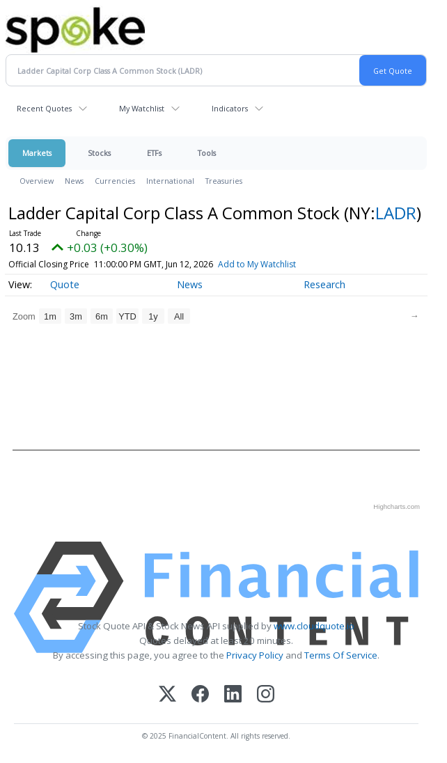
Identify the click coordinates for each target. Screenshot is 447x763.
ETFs (154, 153)
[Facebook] (200, 695)
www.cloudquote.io (314, 626)
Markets (37, 153)
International (170, 180)
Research (324, 284)
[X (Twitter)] (167, 695)
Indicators (230, 108)
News (74, 180)
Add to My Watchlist (277, 264)
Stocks (99, 153)
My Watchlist (141, 108)
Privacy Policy (254, 655)
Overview (36, 180)
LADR (395, 212)
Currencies (115, 180)
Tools (207, 153)
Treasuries (223, 180)
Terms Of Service (340, 655)
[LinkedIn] (233, 695)
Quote (64, 284)
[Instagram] (265, 695)
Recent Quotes (44, 108)
